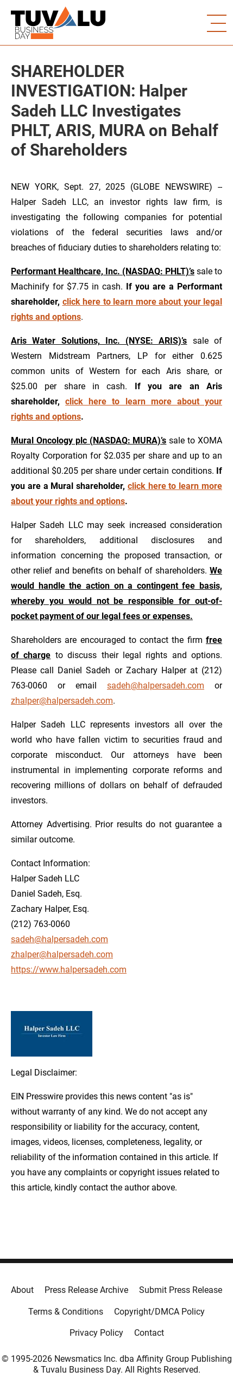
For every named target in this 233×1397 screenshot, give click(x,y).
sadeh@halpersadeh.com (155, 685)
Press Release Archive (86, 1290)
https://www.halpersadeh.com (69, 969)
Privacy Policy (96, 1333)
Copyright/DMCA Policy (159, 1311)
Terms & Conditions (65, 1311)
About (22, 1290)
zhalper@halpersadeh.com (62, 701)
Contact (149, 1333)
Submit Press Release (180, 1290)
